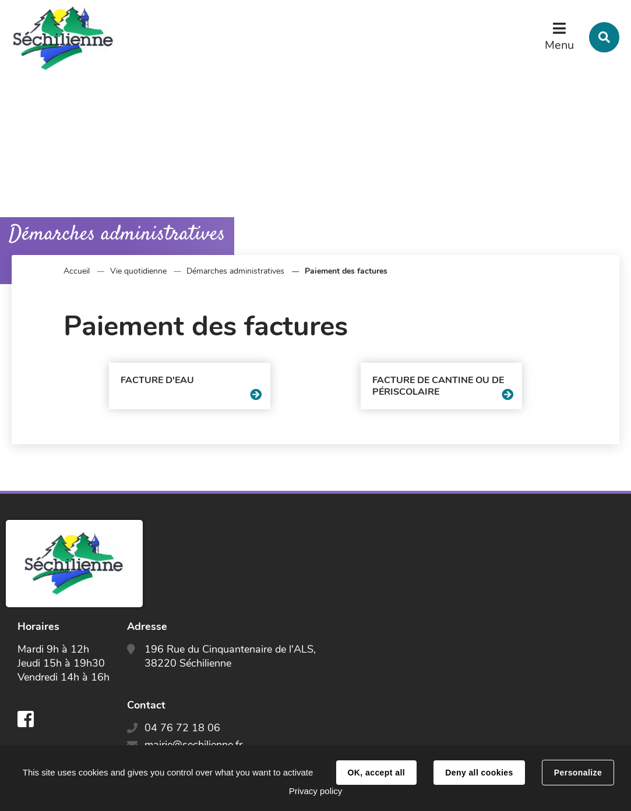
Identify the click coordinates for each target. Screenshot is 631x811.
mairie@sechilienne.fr (193, 745)
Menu (559, 45)
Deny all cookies (479, 772)
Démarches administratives (235, 271)
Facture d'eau (157, 380)
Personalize (578, 772)
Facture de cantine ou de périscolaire (438, 386)
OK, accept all (376, 772)
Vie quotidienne (138, 271)
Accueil (77, 271)
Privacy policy (316, 791)
